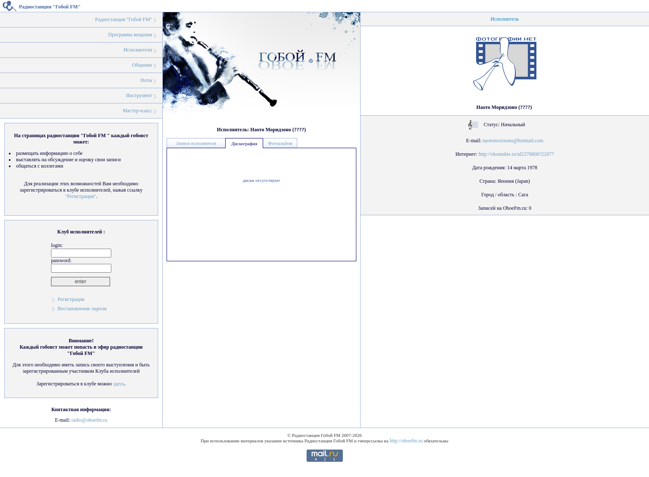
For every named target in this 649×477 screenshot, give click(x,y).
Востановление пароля (81, 309)
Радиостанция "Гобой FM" (123, 19)
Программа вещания (130, 35)
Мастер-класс (137, 111)
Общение (142, 65)
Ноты (146, 80)
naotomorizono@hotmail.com (512, 141)
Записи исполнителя (196, 143)
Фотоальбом (280, 143)
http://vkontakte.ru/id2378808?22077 (516, 154)
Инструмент (139, 95)
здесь (118, 384)
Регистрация (70, 299)
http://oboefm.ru (406, 441)
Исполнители (138, 50)
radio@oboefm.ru (89, 420)
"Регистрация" (80, 196)
